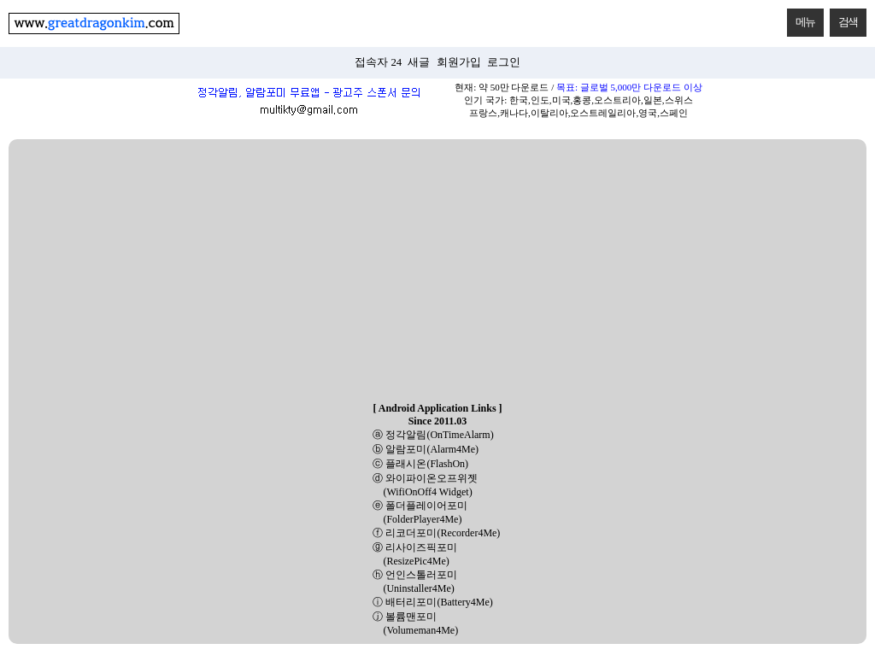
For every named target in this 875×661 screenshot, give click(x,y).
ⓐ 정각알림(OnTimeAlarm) (433, 435)
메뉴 (801, 18)
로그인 (503, 62)
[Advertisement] (437, 271)
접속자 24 (378, 62)
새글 (419, 62)
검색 (844, 18)
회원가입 (459, 62)
